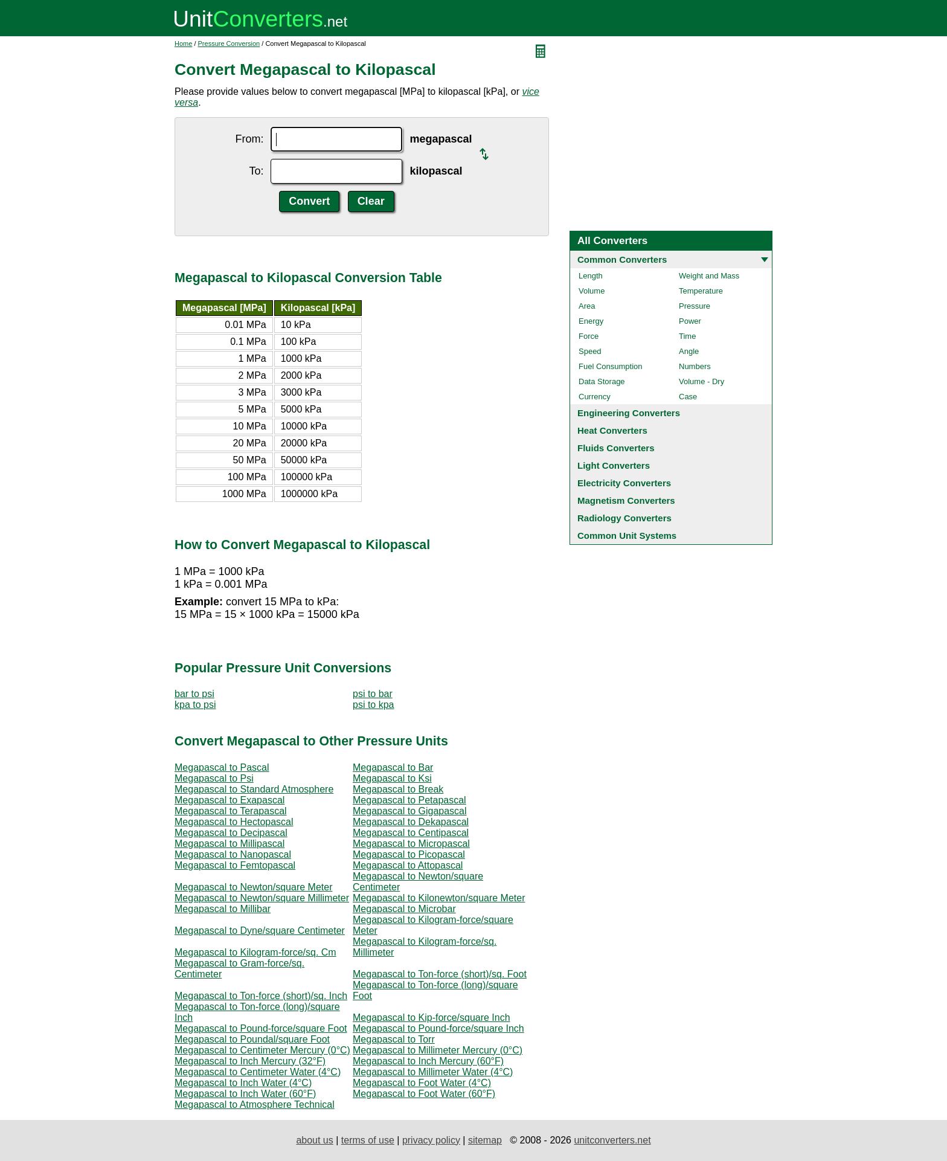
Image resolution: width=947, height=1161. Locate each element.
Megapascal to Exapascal (229, 800)
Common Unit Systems (626, 535)
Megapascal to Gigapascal (410, 811)
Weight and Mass (709, 275)
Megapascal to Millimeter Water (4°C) (433, 1072)
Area (587, 305)
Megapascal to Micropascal (411, 843)
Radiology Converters (624, 518)
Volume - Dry (701, 381)
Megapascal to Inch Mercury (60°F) (428, 1061)
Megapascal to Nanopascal (233, 854)
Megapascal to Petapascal (409, 800)
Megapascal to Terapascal (231, 811)
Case (688, 396)
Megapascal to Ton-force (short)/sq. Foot (440, 974)
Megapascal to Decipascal (231, 833)
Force (589, 336)
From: (249, 139)
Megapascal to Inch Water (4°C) (243, 1083)
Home (183, 43)
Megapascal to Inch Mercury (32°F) (250, 1061)
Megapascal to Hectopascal (234, 822)
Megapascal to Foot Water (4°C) (422, 1083)
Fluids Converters (616, 448)
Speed (590, 351)
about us (314, 1140)
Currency (595, 396)
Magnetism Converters (626, 500)
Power (690, 321)
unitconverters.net (612, 1140)
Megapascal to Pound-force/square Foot (261, 1028)
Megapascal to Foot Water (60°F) (424, 1094)
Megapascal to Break (398, 789)
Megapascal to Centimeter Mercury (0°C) (262, 1050)
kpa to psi (195, 704)
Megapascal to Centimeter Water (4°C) (258, 1072)
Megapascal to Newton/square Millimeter (262, 898)
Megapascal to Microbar (404, 909)
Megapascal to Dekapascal (411, 822)
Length (591, 275)
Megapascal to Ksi (392, 778)
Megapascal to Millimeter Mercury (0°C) (437, 1050)
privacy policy (431, 1140)
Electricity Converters (624, 483)
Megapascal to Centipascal (411, 833)
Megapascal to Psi (214, 778)
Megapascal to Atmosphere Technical (255, 1104)
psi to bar (373, 694)
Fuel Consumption (611, 366)
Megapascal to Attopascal (408, 865)
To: (256, 171)
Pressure (694, 305)
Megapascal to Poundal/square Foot (252, 1039)
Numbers (695, 366)
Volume (592, 290)
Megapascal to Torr (394, 1039)
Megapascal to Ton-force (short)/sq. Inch (261, 996)
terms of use (367, 1140)
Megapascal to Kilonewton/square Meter (439, 898)
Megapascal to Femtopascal (235, 865)
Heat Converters (612, 430)
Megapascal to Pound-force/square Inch (438, 1028)
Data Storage (602, 381)
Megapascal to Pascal (222, 767)
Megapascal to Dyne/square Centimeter (260, 930)
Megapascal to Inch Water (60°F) (245, 1094)
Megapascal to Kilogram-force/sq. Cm (255, 952)
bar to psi (194, 694)
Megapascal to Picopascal (409, 854)
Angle (689, 351)
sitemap (485, 1140)
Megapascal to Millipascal (229, 843)
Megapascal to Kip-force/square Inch (431, 1017)
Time (687, 336)
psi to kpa (373, 704)
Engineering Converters (628, 413)
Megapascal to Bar (393, 767)
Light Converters (613, 465)
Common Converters (622, 259)
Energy (591, 321)
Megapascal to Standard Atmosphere (254, 789)
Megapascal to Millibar (223, 909)
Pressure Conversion (229, 43)
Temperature (701, 290)
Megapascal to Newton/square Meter (253, 887)
